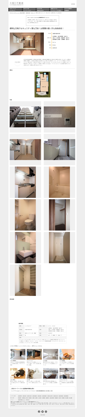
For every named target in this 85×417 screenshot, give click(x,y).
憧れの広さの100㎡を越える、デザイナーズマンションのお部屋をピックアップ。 (50, 357)
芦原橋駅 (63, 397)
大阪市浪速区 (34, 395)
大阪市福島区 (44, 395)
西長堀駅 (30, 397)
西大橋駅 (66, 397)
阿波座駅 (19, 397)
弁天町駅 (39, 397)
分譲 (37, 390)
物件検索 (73, 4)
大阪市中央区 (29, 395)
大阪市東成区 (61, 395)
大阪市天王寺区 (50, 395)
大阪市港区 (39, 395)
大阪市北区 (24, 395)
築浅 (43, 390)
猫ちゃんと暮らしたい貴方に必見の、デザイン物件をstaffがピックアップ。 (34, 376)
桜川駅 (60, 397)
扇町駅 (36, 397)
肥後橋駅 (56, 397)
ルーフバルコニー (32, 390)
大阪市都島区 (66, 395)
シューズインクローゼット (24, 390)
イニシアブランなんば (15, 390)
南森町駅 (47, 397)
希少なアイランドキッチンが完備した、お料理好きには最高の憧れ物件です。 (67, 376)
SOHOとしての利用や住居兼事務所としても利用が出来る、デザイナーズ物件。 (17, 357)
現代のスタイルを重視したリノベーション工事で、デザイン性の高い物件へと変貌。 (34, 357)
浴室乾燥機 (40, 390)
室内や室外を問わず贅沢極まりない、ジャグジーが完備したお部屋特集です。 (50, 376)
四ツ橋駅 (70, 397)
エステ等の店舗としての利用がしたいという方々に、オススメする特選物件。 (67, 357)
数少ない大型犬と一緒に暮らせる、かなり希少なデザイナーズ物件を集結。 (17, 376)
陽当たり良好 (50, 390)
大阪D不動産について (21, 399)
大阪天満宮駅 (52, 397)
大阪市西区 (20, 395)
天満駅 (33, 397)
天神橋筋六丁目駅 (25, 397)
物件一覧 (27, 399)
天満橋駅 (43, 397)
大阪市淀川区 (55, 395)
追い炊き (45, 390)
